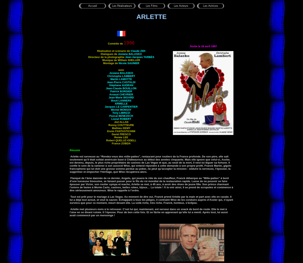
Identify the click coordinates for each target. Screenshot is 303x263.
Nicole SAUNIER (129, 63)
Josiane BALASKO (130, 54)
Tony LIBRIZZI (121, 112)
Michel (121, 109)
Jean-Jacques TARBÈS (139, 57)
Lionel (121, 118)
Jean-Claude (121, 88)
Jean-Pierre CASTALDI (121, 82)
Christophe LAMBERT (121, 76)
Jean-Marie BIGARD (121, 97)
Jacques (121, 106)
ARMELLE (121, 103)
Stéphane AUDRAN (121, 85)
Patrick (121, 91)
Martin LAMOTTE (121, 79)
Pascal (121, 115)
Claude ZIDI (138, 50)
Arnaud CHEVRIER (121, 94)
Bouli (121, 100)
